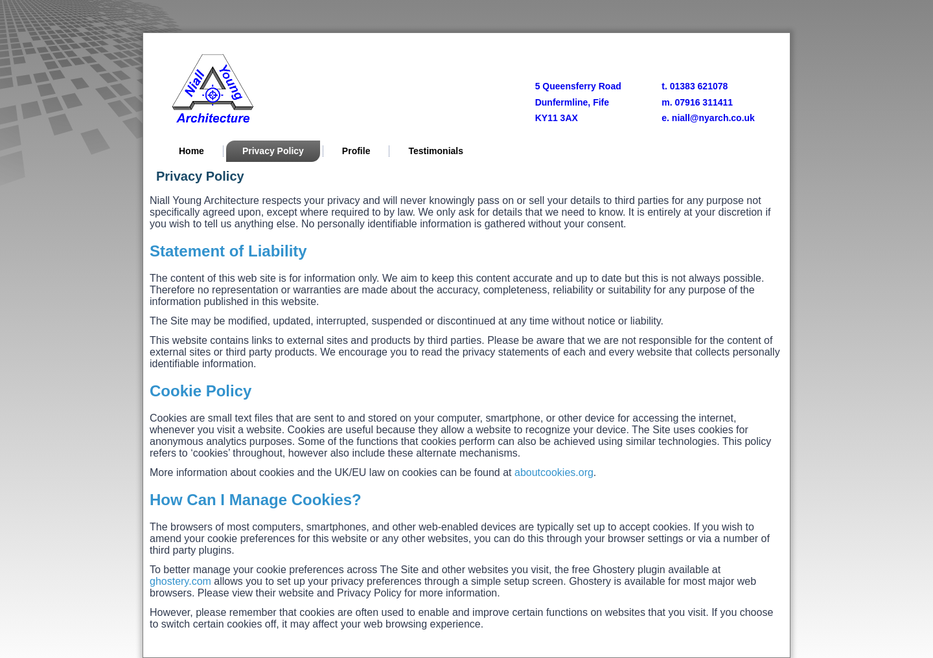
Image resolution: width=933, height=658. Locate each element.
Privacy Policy (273, 151)
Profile (356, 151)
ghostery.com (180, 581)
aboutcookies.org (553, 472)
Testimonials (435, 151)
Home (191, 151)
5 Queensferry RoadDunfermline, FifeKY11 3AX (578, 102)
